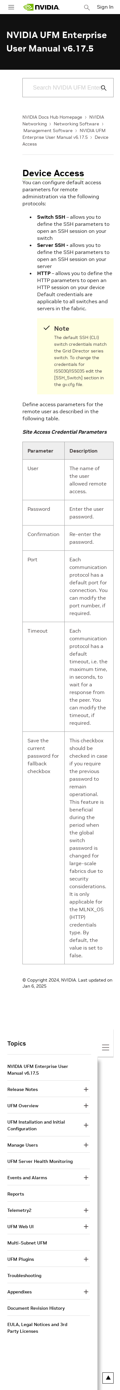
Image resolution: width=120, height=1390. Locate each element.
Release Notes (22, 1089)
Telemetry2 (19, 1210)
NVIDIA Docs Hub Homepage (52, 117)
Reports (15, 1194)
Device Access (53, 173)
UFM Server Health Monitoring (40, 1161)
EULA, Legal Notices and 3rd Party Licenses (37, 1328)
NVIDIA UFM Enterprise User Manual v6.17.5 (37, 1069)
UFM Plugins (20, 1259)
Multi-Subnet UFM (27, 1243)
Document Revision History (36, 1308)
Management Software (48, 130)
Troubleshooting (24, 1275)
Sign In (105, 7)
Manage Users (22, 1145)
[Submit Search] (100, 87)
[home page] (41, 7)
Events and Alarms (27, 1178)
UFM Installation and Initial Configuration (36, 1125)
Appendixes (19, 1292)
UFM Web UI (20, 1226)
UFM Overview (22, 1106)
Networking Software (76, 124)
